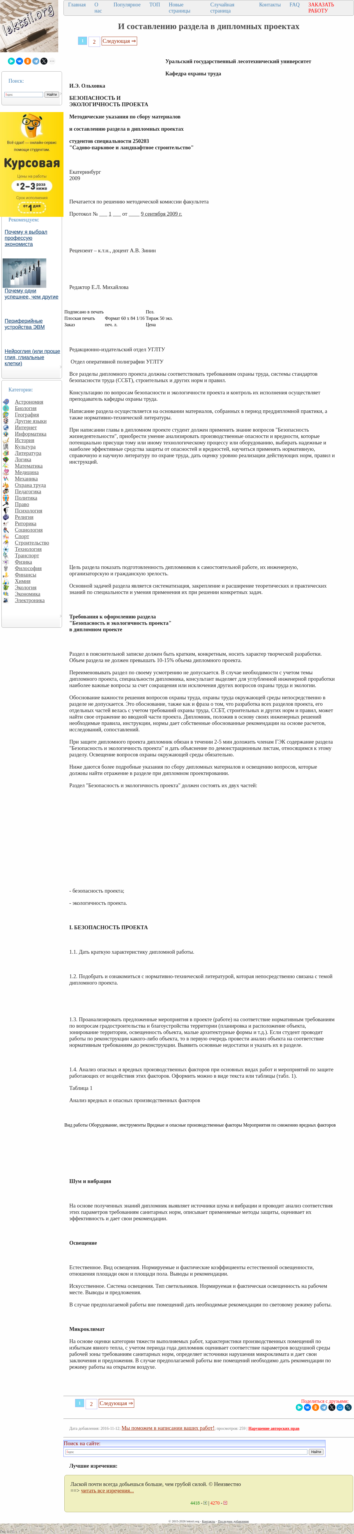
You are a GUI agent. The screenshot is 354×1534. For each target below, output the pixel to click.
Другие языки (31, 421)
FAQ (294, 5)
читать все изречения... (107, 1490)
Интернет (26, 427)
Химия (23, 581)
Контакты (270, 5)
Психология (28, 511)
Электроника (30, 600)
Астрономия (29, 402)
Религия (24, 517)
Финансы (25, 575)
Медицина (27, 472)
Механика (26, 479)
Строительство (32, 543)
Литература (28, 453)
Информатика (31, 434)
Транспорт (27, 555)
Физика (23, 562)
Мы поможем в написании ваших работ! (168, 1428)
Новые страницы (179, 8)
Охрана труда (30, 485)
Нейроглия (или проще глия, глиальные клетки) (32, 357)
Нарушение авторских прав (273, 1428)
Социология (29, 530)
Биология (26, 408)
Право (22, 504)
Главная (77, 5)
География (27, 415)
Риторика (25, 523)
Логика (23, 459)
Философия (28, 568)
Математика (29, 466)
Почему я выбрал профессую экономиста (26, 238)
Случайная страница (222, 8)
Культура (25, 447)
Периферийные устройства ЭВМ (25, 324)
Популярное (127, 5)
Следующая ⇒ (119, 41)
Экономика (27, 594)
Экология (25, 587)
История (24, 440)
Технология (28, 549)
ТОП (154, 5)
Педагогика (28, 491)
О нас (98, 8)
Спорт (22, 536)
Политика (26, 498)
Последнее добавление (233, 1521)
